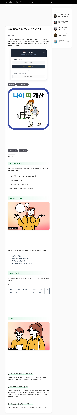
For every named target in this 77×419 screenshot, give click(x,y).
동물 (24, 2)
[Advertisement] (28, 17)
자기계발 (50, 2)
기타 (55, 2)
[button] (70, 2)
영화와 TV (34, 2)
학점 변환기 (11, 84)
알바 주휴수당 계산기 (22, 84)
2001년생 (10, 278)
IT (45, 2)
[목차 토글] (12, 156)
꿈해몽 (16, 2)
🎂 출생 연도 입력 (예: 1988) (17, 59)
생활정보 (11, 2)
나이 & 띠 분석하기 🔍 (28, 66)
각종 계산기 (41, 2)
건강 (21, 2)
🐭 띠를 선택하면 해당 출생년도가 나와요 (19, 73)
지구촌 (28, 2)
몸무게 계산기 (23, 151)
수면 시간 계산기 (13, 151)
